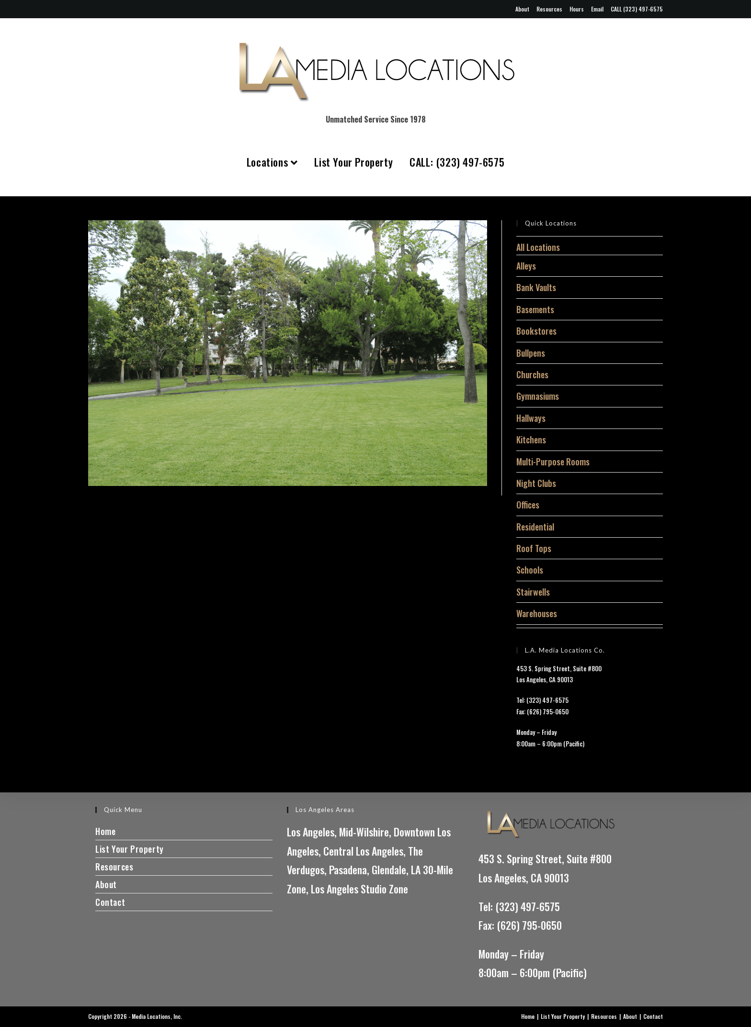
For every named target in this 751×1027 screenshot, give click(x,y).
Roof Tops (533, 548)
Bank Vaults (536, 287)
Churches (532, 374)
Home (105, 831)
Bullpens (530, 353)
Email (597, 9)
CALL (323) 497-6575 (637, 9)
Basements (535, 309)
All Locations (538, 247)
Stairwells (533, 592)
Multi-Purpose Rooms (553, 461)
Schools (529, 570)
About (522, 9)
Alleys (526, 266)
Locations (272, 161)
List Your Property (353, 161)
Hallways (531, 418)
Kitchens (531, 439)
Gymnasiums (537, 396)
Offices (527, 504)
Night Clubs (536, 483)
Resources (549, 9)
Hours (576, 9)
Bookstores (536, 331)
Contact (110, 902)
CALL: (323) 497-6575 (457, 161)
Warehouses (536, 613)
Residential (535, 526)
